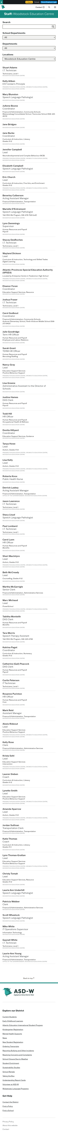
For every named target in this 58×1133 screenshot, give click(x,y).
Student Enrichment (11, 1063)
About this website (10, 1125)
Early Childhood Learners (13, 1021)
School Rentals (9, 1072)
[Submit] (53, 27)
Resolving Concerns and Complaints (17, 1055)
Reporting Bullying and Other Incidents (18, 1051)
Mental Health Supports (12, 1034)
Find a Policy (8, 1106)
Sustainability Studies (11, 1067)
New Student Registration (13, 1042)
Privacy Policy (8, 1122)
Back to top (29, 978)
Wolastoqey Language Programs (16, 1089)
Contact (40, 7)
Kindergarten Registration (13, 1029)
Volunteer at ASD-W (11, 1084)
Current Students (10, 1017)
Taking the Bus (8, 1076)
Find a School (8, 1110)
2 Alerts (29, 2)
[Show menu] (55, 7)
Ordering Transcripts (11, 1046)
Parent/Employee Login (48, 2)
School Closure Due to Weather (15, 1059)
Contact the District (10, 1102)
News (5, 1038)
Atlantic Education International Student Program (23, 1025)
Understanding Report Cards (14, 1080)
